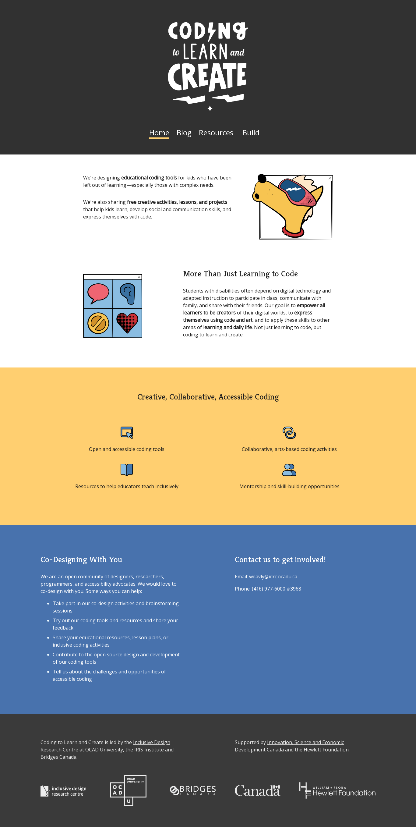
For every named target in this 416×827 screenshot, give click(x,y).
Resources (216, 132)
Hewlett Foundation (326, 749)
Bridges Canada (58, 757)
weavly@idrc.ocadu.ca (273, 576)
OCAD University (104, 749)
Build (250, 132)
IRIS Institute (149, 749)
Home (159, 132)
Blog (184, 132)
